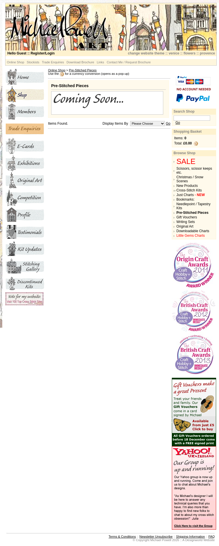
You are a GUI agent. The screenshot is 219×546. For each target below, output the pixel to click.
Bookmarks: (185, 199)
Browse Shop (185, 153)
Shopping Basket (188, 132)
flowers (190, 53)
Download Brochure (80, 62)
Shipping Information (190, 536)
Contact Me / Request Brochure (129, 62)
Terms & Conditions (122, 536)
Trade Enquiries (53, 62)
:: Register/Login (31, 53)
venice (174, 53)
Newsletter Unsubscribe (155, 536)
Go (168, 124)
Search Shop (184, 111)
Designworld (194, 540)
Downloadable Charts (192, 231)
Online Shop (15, 62)
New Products (187, 186)
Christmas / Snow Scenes (189, 179)
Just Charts (190, 195)
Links (100, 62)
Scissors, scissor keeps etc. (194, 171)
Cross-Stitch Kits (189, 190)
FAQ (211, 536)
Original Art (184, 226)
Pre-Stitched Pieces (83, 70)
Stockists (33, 62)
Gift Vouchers (186, 217)
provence (207, 53)
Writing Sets (185, 222)
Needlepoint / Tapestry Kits (193, 206)
